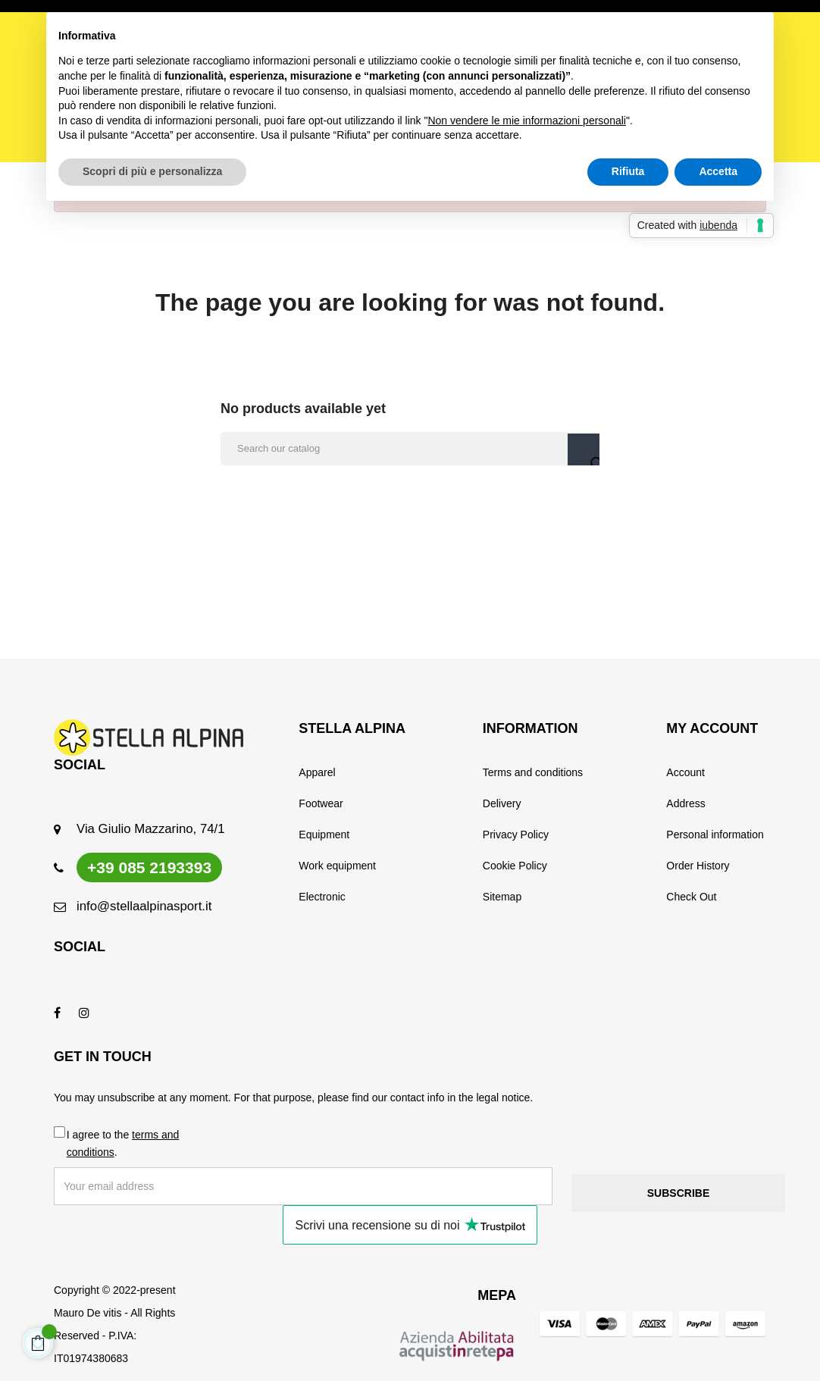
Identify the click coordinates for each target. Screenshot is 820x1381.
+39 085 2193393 (149, 867)
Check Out (691, 897)
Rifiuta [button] (628, 171)
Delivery (502, 803)
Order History (697, 866)
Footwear (321, 803)
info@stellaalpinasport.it (144, 906)
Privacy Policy (516, 834)
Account (685, 772)
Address (685, 803)
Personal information (714, 834)
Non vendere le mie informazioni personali (526, 120)
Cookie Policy (515, 866)
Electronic (322, 897)
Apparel (317, 772)
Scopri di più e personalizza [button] (152, 171)
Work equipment (337, 866)
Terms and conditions (533, 772)
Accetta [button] (718, 171)
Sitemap (502, 897)
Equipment (324, 834)
